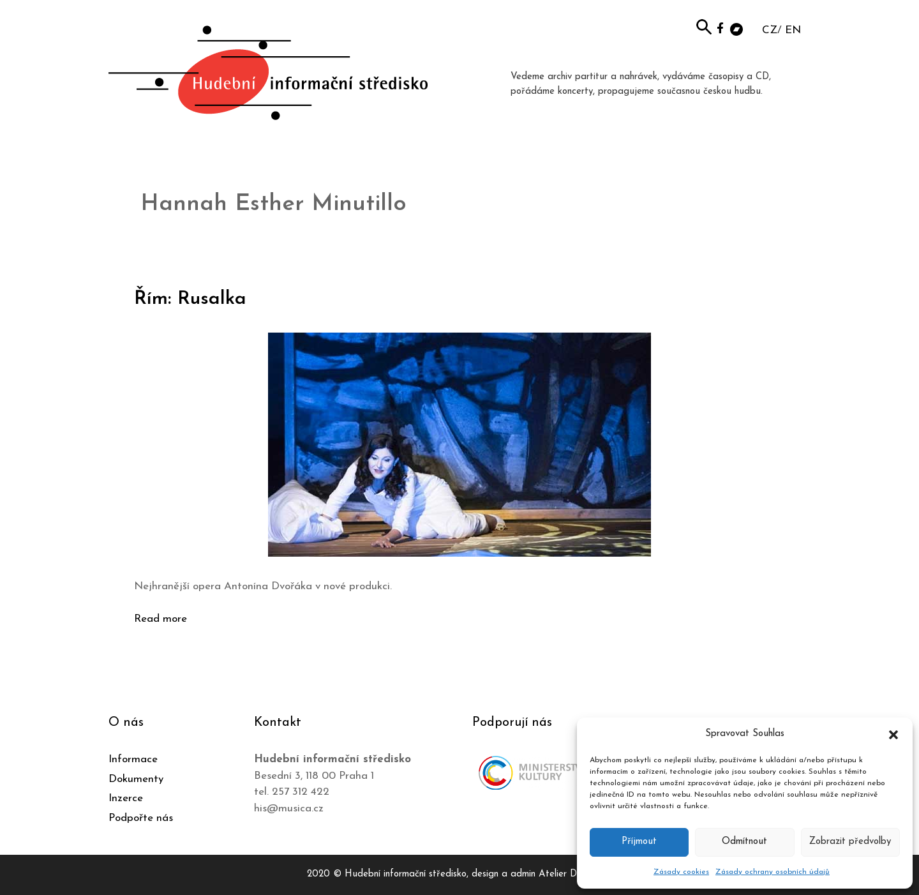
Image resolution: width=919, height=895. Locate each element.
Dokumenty (135, 779)
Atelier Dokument (575, 874)
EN (793, 30)
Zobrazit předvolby (850, 841)
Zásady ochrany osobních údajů (772, 872)
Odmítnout (744, 841)
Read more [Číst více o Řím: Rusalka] (160, 618)
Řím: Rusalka (190, 299)
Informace (133, 759)
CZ (769, 30)
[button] (893, 734)
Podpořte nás (140, 818)
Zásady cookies (681, 872)
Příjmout (639, 841)
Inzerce (125, 798)
